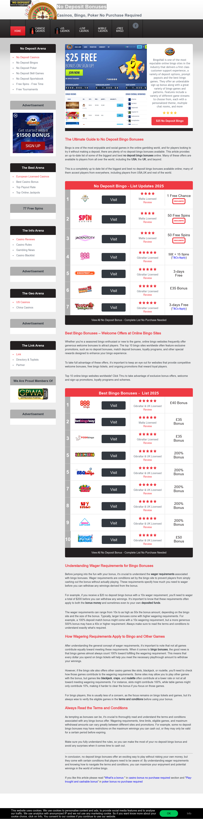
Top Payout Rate (26, 187)
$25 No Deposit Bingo (170, 120)
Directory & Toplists (27, 359)
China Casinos (24, 307)
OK (169, 813)
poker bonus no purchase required (122, 781)
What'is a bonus (114, 777)
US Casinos (23, 302)
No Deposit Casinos (27, 57)
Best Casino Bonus (27, 181)
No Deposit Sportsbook (29, 78)
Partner (20, 365)
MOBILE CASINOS (103, 29)
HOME (17, 30)
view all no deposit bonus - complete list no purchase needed (128, 320)
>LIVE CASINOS (84, 29)
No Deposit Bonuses (82, 6)
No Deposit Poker (26, 68)
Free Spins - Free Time (29, 84)
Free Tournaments (27, 89)
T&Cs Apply (179, 257)
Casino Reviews (25, 239)
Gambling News (25, 250)
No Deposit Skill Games (30, 73)
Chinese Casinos (40, 30)
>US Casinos (64, 30)
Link (18, 354)
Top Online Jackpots (28, 192)
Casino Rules (24, 244)
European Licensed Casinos (32, 176)
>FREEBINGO (120, 29)
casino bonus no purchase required (149, 777)
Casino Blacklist (25, 255)
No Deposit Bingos (27, 62)
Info (189, 813)
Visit (113, 200)
